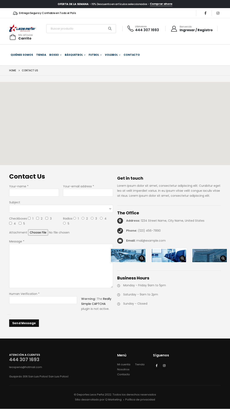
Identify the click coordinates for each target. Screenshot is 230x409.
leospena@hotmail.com (25, 367)
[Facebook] (205, 13)
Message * (16, 241)
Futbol (94, 55)
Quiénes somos (22, 55)
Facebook (156, 365)
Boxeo (54, 55)
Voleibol (111, 55)
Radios (67, 218)
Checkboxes (18, 218)
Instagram (164, 365)
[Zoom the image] (128, 255)
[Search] (110, 29)
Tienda (41, 55)
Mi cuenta (123, 364)
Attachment (18, 232)
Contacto (132, 55)
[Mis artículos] (21, 37)
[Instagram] (218, 13)
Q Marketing (113, 400)
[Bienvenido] (191, 29)
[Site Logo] (22, 28)
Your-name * (19, 186)
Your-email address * (78, 186)
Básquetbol (74, 55)
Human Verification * (24, 294)
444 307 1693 (24, 359)
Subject (14, 202)
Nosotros (123, 369)
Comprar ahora (161, 4)
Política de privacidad (140, 400)
